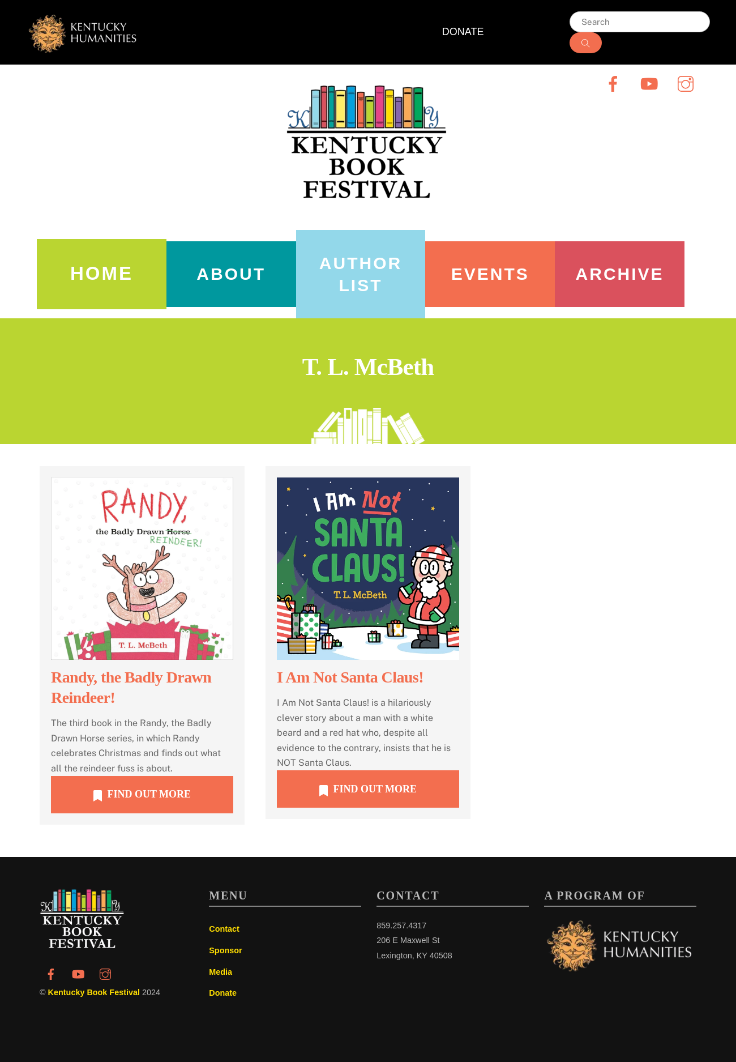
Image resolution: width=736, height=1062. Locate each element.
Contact (224, 928)
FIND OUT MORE (142, 794)
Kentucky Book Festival (94, 992)
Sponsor (225, 950)
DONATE (463, 31)
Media (220, 971)
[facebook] (615, 83)
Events (490, 274)
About (231, 274)
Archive (620, 274)
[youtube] (651, 83)
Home (101, 273)
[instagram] (687, 83)
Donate (223, 992)
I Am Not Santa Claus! (350, 677)
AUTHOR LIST (360, 274)
